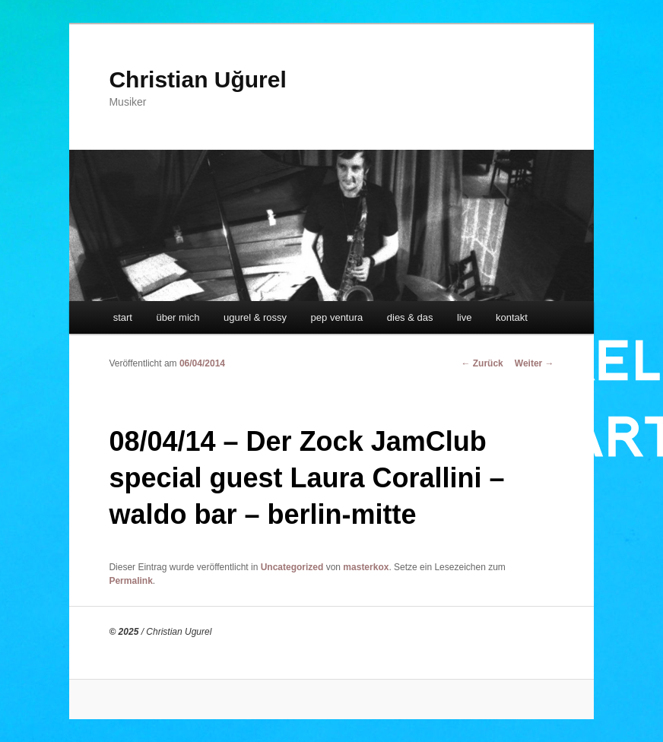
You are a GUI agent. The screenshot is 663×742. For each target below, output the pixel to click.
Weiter (534, 363)
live (464, 317)
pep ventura (337, 317)
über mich (177, 317)
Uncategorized (292, 567)
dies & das (410, 317)
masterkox (366, 567)
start (122, 317)
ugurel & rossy (255, 317)
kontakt (512, 317)
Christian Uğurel (197, 79)
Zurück (482, 363)
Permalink (130, 581)
